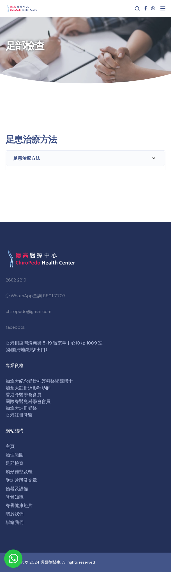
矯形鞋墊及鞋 (19, 472)
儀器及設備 (17, 489)
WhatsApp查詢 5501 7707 (36, 296)
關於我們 (15, 514)
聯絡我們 (15, 522)
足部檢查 (15, 463)
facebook (16, 327)
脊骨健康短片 (19, 505)
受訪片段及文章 (21, 480)
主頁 (10, 446)
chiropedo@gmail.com (28, 311)
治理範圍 (15, 455)
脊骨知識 (15, 497)
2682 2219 (16, 280)
